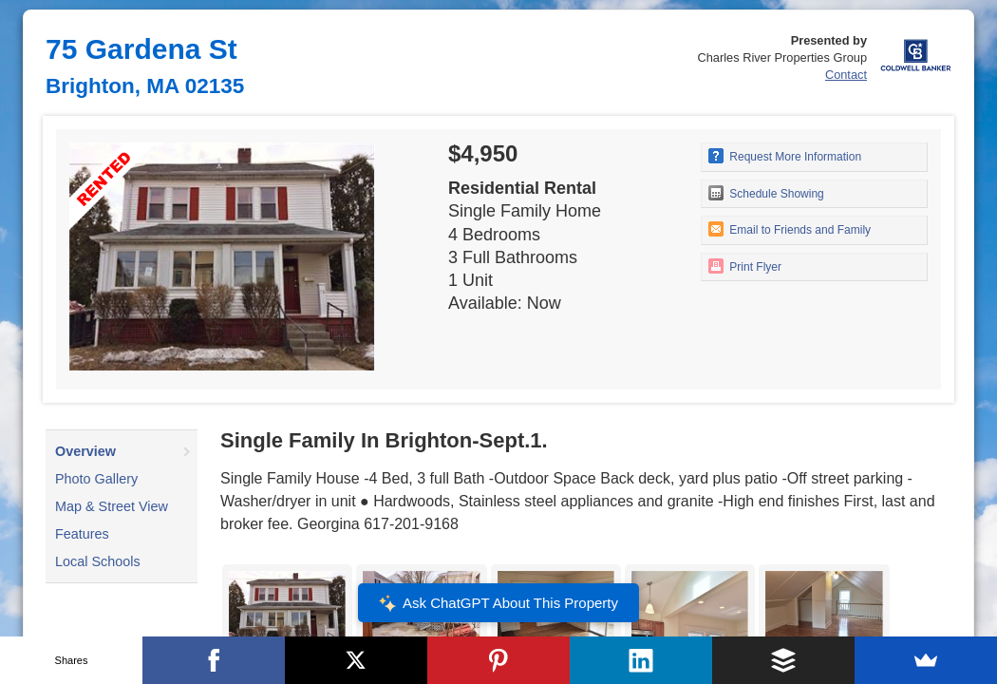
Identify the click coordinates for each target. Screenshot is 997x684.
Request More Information (784, 155)
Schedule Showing (766, 192)
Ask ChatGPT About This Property (498, 603)
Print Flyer (744, 266)
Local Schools (98, 561)
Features (82, 534)
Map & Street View (111, 506)
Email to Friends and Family (789, 229)
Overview (85, 451)
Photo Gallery (96, 478)
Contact (846, 74)
